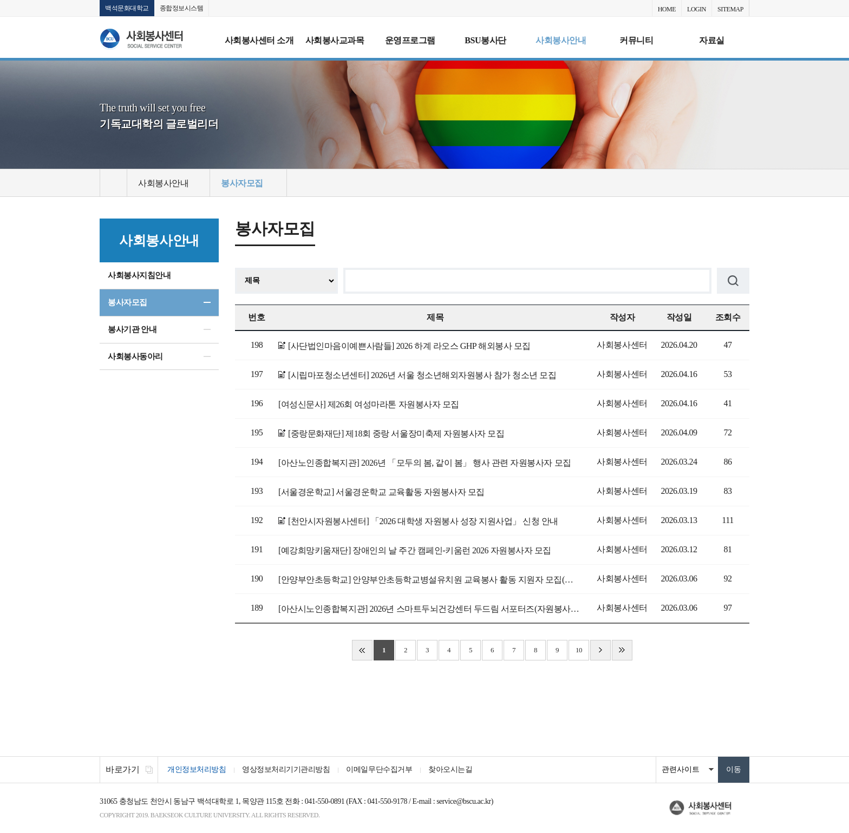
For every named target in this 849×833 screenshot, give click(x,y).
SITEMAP (730, 9)
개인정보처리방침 (196, 769)
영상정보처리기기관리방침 (286, 769)
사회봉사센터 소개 (259, 40)
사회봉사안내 (560, 40)
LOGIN (696, 9)
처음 (362, 650)
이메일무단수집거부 (379, 769)
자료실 (711, 40)
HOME (667, 9)
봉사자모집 (127, 302)
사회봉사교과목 (334, 40)
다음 (600, 650)
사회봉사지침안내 (139, 275)
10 (579, 650)
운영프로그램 (410, 40)
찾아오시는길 (450, 769)
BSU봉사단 (485, 40)
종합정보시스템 (182, 8)
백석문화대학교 (127, 8)
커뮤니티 (636, 40)
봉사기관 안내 (132, 329)
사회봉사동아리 (135, 356)
